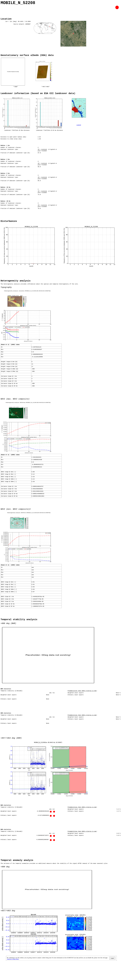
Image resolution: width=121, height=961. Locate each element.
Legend (78, 125)
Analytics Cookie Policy (13, 959)
